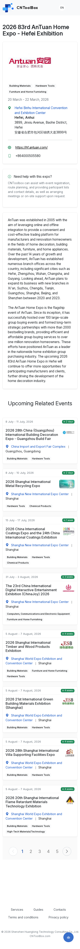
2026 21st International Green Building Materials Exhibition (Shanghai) (29, 703)
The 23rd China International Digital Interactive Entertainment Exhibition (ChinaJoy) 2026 (31, 590)
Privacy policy (58, 917)
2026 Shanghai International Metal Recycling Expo (28, 484)
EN (62, 7)
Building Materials (20, 85)
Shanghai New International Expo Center (40, 494)
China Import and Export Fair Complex (38, 446)
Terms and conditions (23, 917)
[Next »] (67, 851)
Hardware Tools (45, 85)
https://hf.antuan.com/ (31, 147)
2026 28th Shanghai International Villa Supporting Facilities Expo (32, 753)
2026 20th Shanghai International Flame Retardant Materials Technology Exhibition (32, 802)
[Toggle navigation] (72, 7)
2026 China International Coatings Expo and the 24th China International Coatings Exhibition (33, 533)
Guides (38, 909)
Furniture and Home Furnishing (27, 91)
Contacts (60, 909)
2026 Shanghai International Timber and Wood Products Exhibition (28, 647)
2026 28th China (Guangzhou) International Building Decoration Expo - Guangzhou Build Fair (32, 434)
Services (17, 909)
